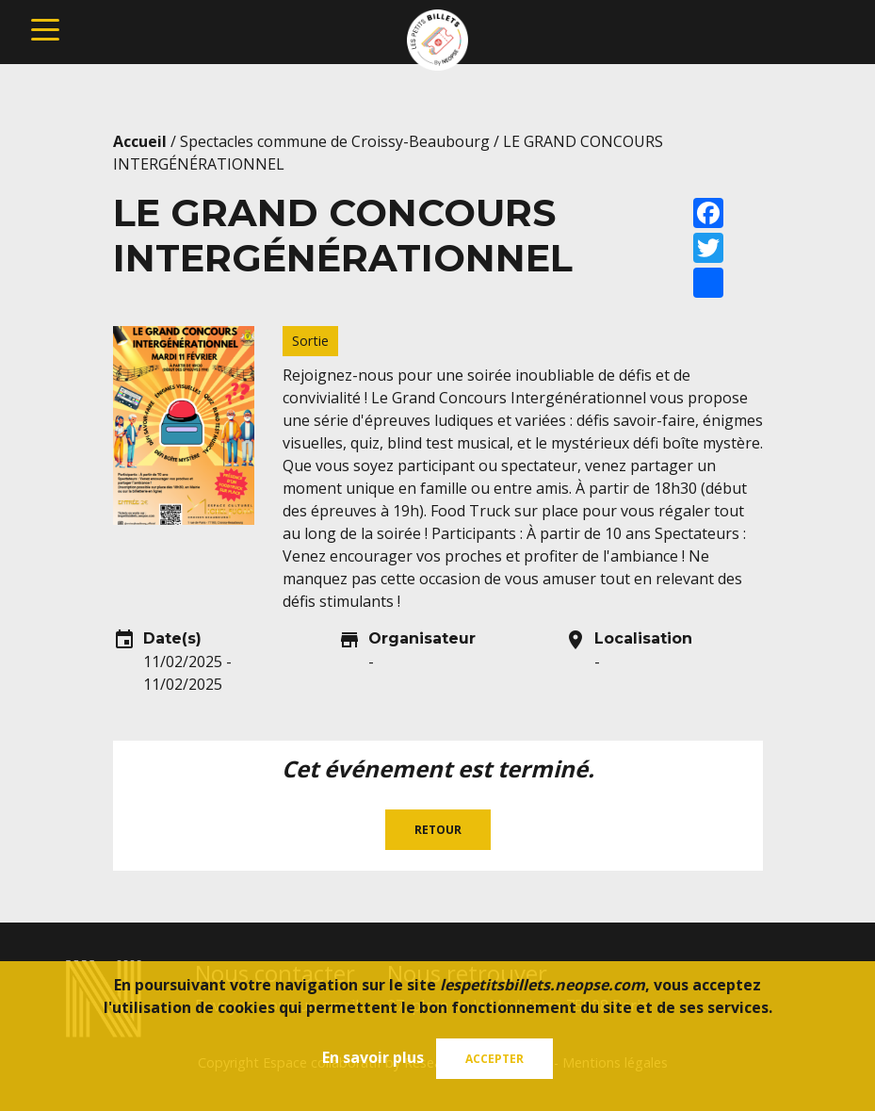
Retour (438, 830)
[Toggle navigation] (45, 28)
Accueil (140, 141)
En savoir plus (373, 1057)
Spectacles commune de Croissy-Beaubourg (335, 141)
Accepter (494, 1059)
